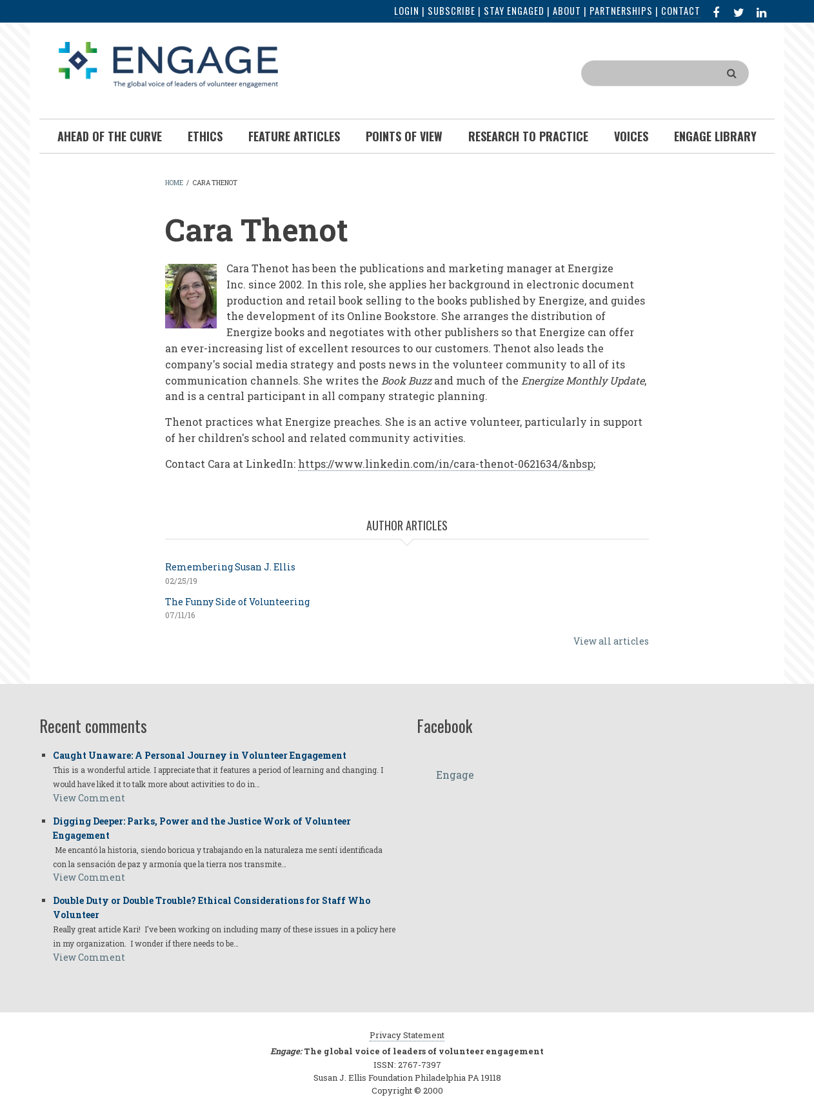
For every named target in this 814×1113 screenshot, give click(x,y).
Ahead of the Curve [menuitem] (109, 136)
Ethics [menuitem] (205, 136)
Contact (680, 10)
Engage (455, 774)
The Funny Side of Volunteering (237, 602)
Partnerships (621, 10)
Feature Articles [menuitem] (294, 136)
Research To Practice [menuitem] (528, 136)
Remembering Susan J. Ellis (230, 567)
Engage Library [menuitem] (715, 136)
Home (174, 183)
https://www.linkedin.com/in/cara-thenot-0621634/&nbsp (445, 463)
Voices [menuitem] (631, 136)
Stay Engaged (514, 10)
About (567, 10)
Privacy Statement (407, 1035)
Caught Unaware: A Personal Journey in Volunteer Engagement (199, 755)
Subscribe (451, 10)
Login (406, 10)
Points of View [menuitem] (404, 136)
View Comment (89, 798)
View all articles (611, 641)
